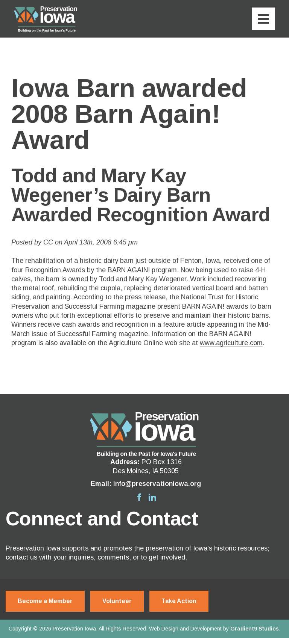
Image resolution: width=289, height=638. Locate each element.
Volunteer (117, 601)
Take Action (178, 601)
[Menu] (263, 19)
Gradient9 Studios (254, 629)
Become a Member (45, 601)
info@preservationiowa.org (157, 483)
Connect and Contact (102, 518)
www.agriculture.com (231, 343)
